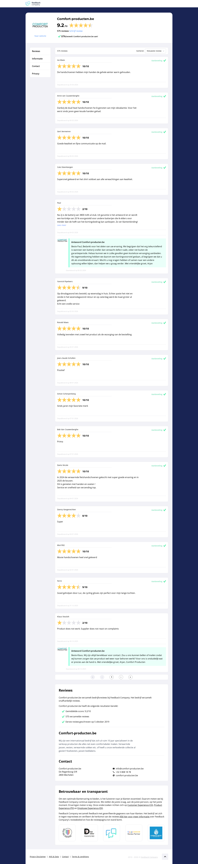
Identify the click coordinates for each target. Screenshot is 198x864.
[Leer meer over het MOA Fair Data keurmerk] (89, 833)
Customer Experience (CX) (140, 805)
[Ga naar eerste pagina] (93, 677)
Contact (65, 856)
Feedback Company (149, 857)
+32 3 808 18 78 (123, 772)
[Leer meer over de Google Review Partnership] (134, 833)
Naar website (40, 36)
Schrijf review (75, 31)
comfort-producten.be (127, 775)
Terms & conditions (80, 856)
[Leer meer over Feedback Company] (111, 833)
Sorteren (140, 51)
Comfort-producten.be (75, 19)
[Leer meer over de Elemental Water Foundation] (156, 833)
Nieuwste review (156, 51)
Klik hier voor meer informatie (135, 816)
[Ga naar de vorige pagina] (102, 677)
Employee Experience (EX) (90, 808)
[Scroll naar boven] (165, 857)
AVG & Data (54, 856)
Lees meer (61, 225)
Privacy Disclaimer (38, 856)
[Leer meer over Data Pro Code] (67, 833)
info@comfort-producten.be (130, 768)
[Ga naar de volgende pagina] (121, 677)
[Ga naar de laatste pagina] (130, 677)
